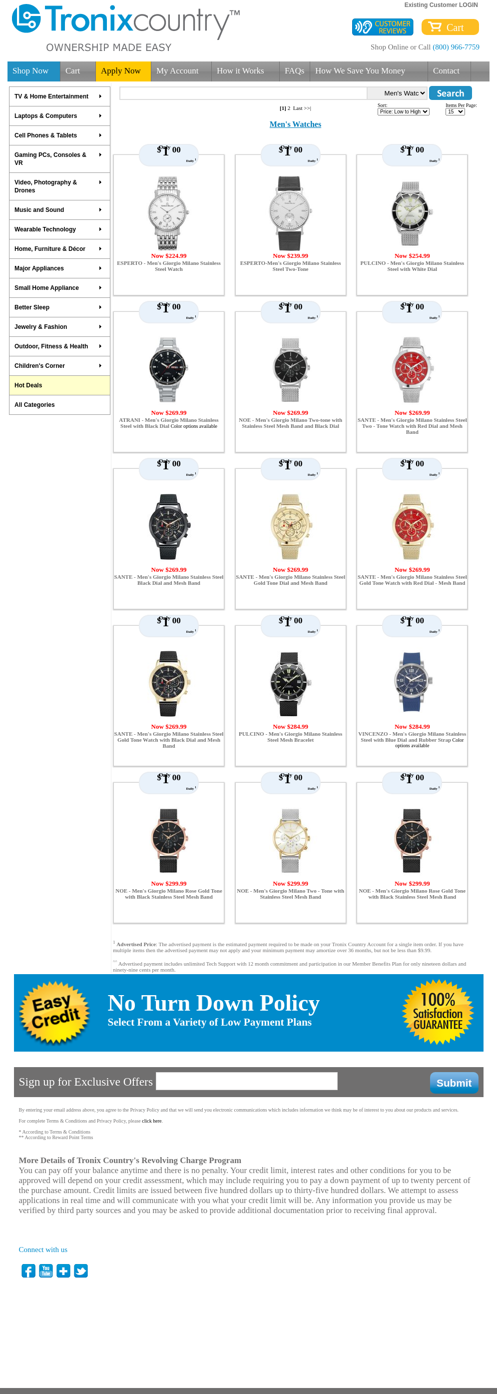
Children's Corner (58, 365)
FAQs (294, 70)
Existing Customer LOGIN (441, 4)
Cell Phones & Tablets (58, 135)
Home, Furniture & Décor (58, 248)
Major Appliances (58, 268)
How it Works (240, 70)
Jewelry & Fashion (58, 326)
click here (151, 1121)
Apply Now (121, 70)
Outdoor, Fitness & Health (58, 346)
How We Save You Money (360, 70)
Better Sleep (58, 307)
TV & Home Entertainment (58, 96)
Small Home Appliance (58, 287)
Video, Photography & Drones (58, 186)
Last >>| (302, 108)
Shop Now (30, 70)
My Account (177, 70)
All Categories (34, 404)
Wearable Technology (58, 229)
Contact (446, 70)
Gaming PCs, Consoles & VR (58, 158)
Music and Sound (58, 209)
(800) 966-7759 (456, 47)
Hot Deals (28, 385)
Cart (453, 27)
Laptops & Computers (58, 115)
